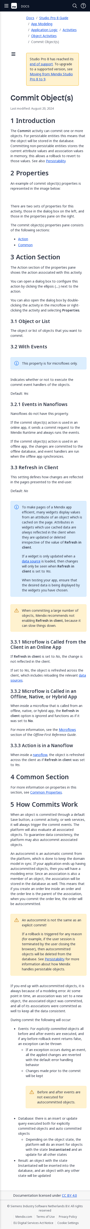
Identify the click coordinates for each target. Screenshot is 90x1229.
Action (23, 238)
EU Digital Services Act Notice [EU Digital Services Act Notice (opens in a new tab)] (33, 1223)
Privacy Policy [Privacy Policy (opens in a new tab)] (68, 1217)
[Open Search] (75, 6)
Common (25, 244)
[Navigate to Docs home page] (25, 6)
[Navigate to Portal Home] (14, 6)
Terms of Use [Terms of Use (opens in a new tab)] (45, 1217)
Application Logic (44, 29)
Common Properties (46, 792)
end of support (41, 64)
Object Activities (44, 35)
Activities (70, 29)
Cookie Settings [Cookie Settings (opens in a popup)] (68, 1223)
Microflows (67, 729)
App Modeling (41, 23)
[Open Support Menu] (83, 6)
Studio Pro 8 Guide (53, 17)
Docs (30, 17)
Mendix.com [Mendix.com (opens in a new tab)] (23, 1217)
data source (31, 561)
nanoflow (40, 754)
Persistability (55, 160)
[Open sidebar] (13, 54)
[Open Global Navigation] (6, 6)
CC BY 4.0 (69, 1195)
